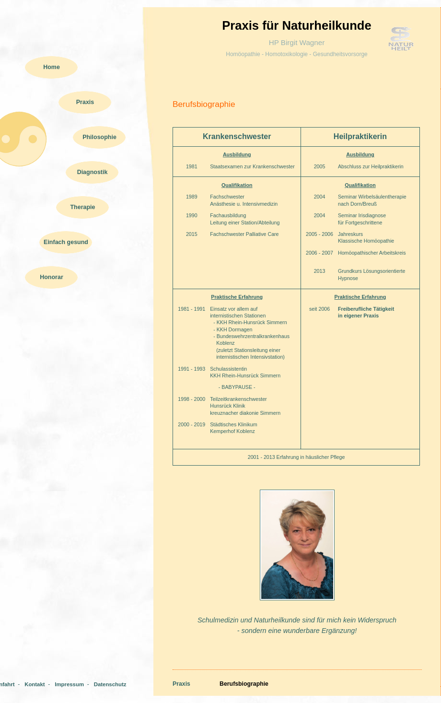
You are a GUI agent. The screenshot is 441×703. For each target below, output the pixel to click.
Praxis (85, 102)
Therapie (82, 207)
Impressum (69, 684)
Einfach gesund (66, 242)
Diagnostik (92, 172)
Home (51, 67)
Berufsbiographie (244, 683)
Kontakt (34, 684)
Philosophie (99, 137)
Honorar (51, 277)
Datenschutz (110, 684)
